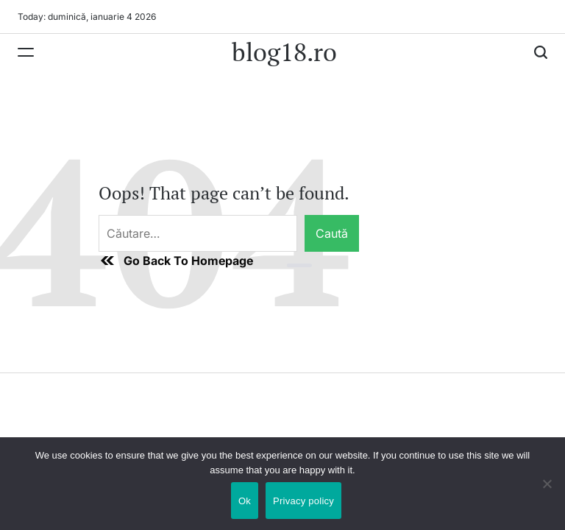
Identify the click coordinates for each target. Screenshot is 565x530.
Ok (244, 500)
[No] (546, 494)
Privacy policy (303, 500)
